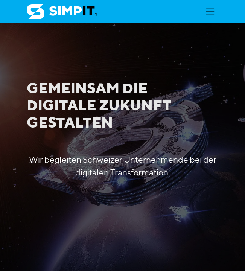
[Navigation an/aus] (210, 11)
